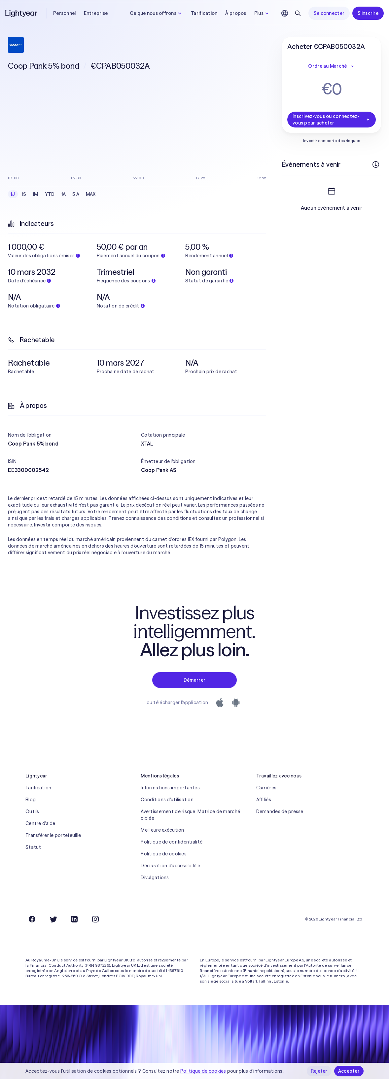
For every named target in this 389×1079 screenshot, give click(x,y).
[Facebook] (32, 919)
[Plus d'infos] (376, 164)
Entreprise (96, 13)
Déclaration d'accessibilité (170, 866)
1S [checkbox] (24, 194)
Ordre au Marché (331, 66)
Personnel (64, 13)
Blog (30, 800)
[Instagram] (95, 919)
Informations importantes (170, 788)
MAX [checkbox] (91, 194)
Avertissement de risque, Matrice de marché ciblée (190, 815)
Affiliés (263, 800)
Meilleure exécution (162, 830)
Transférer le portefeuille (53, 835)
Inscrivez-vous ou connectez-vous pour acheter (332, 119)
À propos (235, 13)
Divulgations (155, 878)
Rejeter (319, 1071)
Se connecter (329, 13)
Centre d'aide (40, 823)
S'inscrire (368, 13)
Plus (262, 13)
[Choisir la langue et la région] (284, 13)
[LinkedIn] (74, 919)
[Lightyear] (21, 13)
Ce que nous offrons (156, 13)
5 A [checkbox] (75, 194)
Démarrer (194, 680)
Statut (33, 847)
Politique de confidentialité (171, 842)
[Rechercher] (297, 13)
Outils (32, 811)
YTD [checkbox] (50, 194)
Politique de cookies (164, 854)
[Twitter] (53, 919)
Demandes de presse (279, 811)
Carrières (266, 788)
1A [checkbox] (63, 194)
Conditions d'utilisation (167, 800)
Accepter (349, 1071)
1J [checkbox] (13, 194)
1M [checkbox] (35, 194)
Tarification (204, 13)
